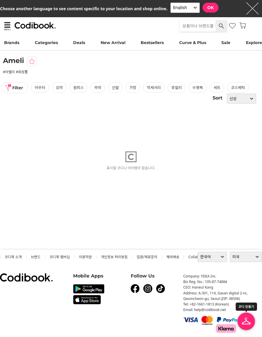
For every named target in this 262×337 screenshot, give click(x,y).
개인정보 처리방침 (114, 256)
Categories (46, 42)
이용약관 (85, 256)
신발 (115, 87)
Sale (225, 42)
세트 (216, 87)
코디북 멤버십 (59, 256)
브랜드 (35, 256)
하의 (97, 87)
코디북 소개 (13, 256)
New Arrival (113, 42)
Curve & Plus (192, 42)
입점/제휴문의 (147, 256)
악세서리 (154, 87)
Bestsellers (152, 42)
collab (193, 256)
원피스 (78, 87)
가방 (132, 87)
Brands (11, 42)
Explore (254, 42)
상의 (59, 87)
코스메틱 (238, 87)
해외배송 (172, 256)
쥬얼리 (176, 87)
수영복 (197, 87)
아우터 (40, 87)
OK (210, 7)
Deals (79, 42)
